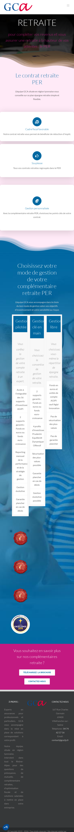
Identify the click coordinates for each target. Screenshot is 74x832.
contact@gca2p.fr (60, 740)
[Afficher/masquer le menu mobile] (68, 5)
